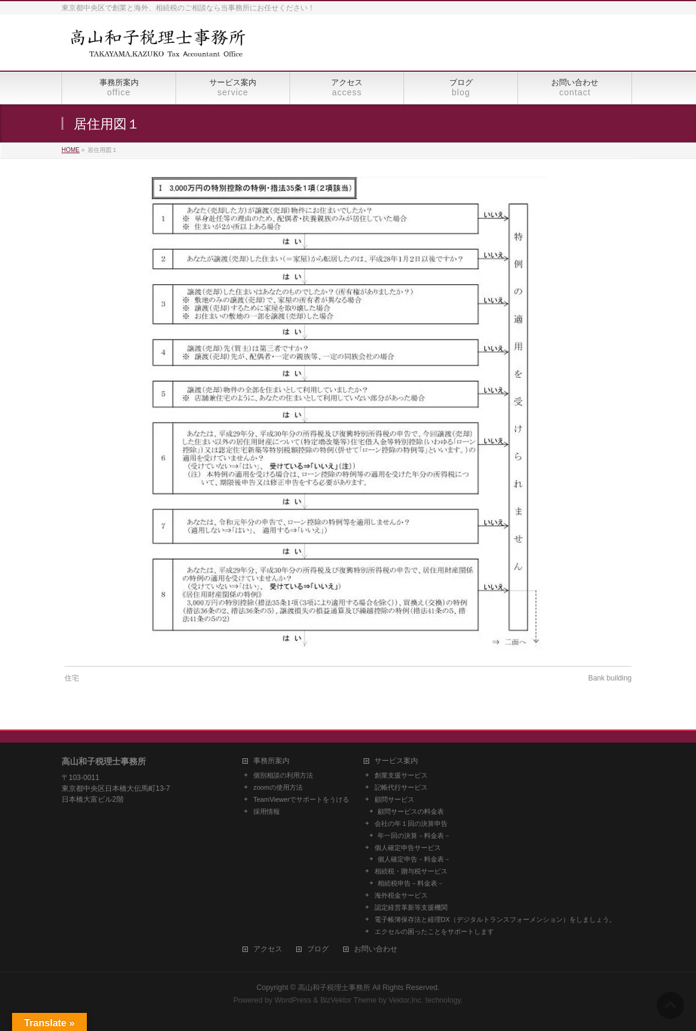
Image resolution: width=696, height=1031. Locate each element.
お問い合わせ (375, 949)
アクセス (267, 949)
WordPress (292, 1000)
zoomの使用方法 (278, 787)
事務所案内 (271, 761)
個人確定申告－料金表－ (414, 859)
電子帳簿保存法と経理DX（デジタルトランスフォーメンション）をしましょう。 (495, 919)
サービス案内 (396, 761)
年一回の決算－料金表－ (414, 835)
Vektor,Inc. (405, 1000)
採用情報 (266, 811)
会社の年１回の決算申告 (411, 823)
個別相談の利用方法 (283, 775)
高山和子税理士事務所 (334, 987)
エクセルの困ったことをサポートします (434, 931)
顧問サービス (394, 799)
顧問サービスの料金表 (411, 811)
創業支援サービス (401, 775)
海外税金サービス (401, 895)
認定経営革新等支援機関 (411, 907)
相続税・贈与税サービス (411, 871)
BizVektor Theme (348, 1000)
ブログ (318, 949)
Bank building (609, 678)
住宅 (72, 678)
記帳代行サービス (401, 787)
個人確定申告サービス (408, 847)
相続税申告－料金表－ (411, 883)
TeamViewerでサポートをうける (301, 799)
